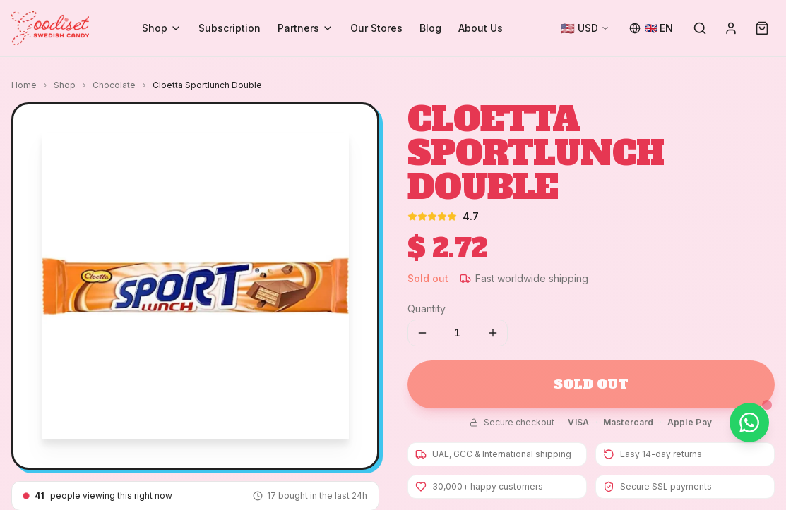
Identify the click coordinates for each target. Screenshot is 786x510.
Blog (430, 28)
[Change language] (651, 28)
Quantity (426, 309)
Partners (305, 28)
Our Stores (376, 28)
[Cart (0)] (762, 28)
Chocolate (114, 85)
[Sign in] (731, 28)
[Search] (700, 28)
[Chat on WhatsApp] (749, 422)
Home (24, 85)
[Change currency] (585, 28)
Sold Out (591, 384)
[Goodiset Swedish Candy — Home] (50, 28)
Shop (161, 28)
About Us (480, 28)
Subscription (229, 28)
